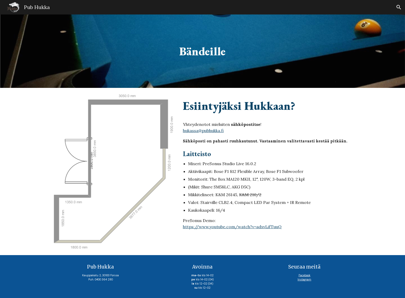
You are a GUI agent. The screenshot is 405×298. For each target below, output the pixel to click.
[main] (202, 51)
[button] (399, 7)
